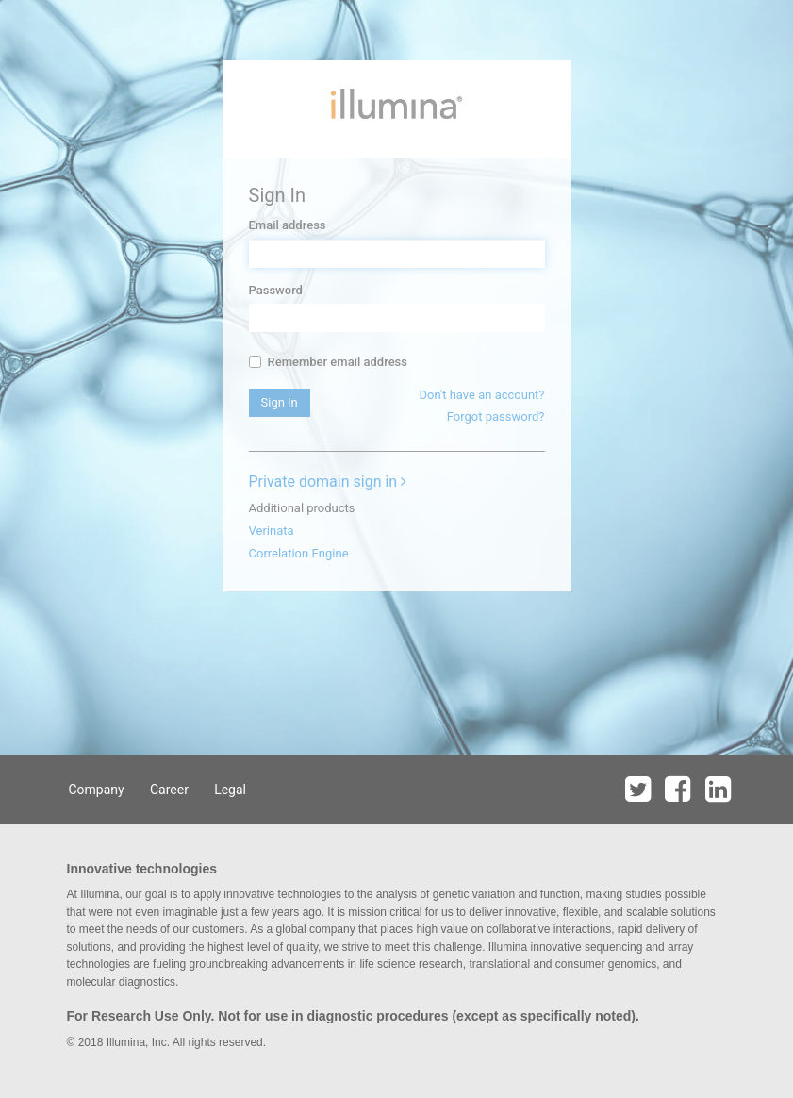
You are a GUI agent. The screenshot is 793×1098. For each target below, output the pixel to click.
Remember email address (328, 362)
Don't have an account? (481, 395)
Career (169, 789)
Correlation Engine (299, 553)
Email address (287, 225)
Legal (230, 789)
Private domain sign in (328, 482)
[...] (255, 362)
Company (96, 789)
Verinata (271, 531)
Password (276, 290)
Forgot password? (496, 416)
